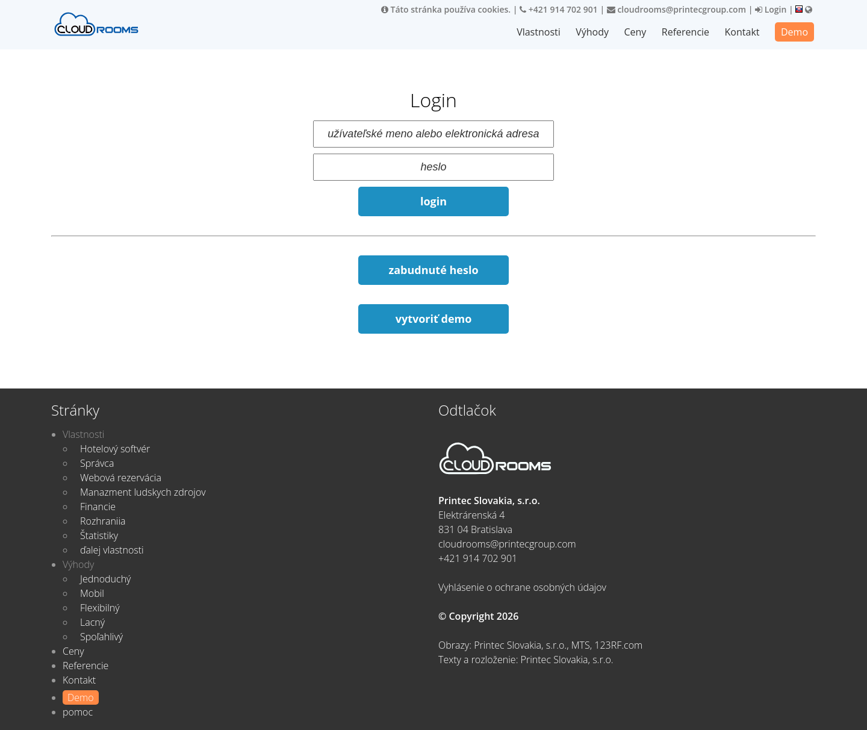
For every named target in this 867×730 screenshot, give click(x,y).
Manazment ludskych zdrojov (143, 492)
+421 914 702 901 (559, 9)
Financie (98, 506)
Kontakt (742, 32)
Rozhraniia (103, 521)
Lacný (92, 622)
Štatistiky (99, 535)
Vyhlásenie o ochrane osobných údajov (522, 587)
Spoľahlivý (101, 636)
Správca (97, 463)
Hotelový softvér (115, 448)
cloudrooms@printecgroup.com (676, 9)
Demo (794, 32)
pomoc (78, 712)
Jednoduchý (105, 578)
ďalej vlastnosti (112, 550)
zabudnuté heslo (433, 270)
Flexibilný (100, 607)
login (433, 201)
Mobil (92, 593)
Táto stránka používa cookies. (446, 9)
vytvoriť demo (434, 318)
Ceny (635, 32)
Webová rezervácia (120, 477)
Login (770, 9)
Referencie (685, 32)
